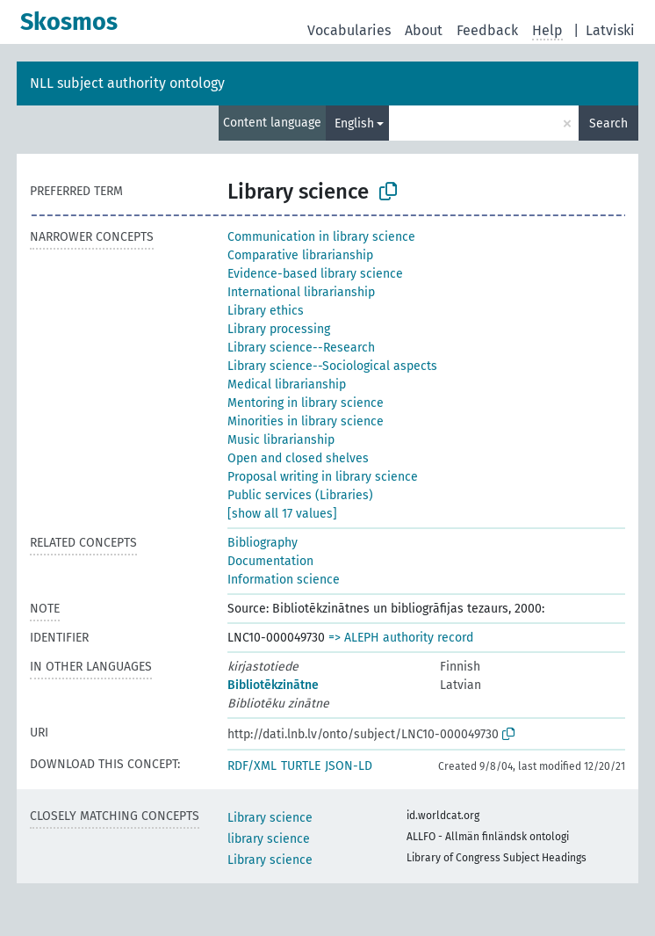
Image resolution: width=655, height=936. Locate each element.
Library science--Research (301, 347)
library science (268, 838)
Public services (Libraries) (300, 495)
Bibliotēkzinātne (273, 685)
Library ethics (265, 310)
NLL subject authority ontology (127, 83)
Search (608, 123)
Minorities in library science (305, 421)
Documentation (270, 561)
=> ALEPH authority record (400, 637)
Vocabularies (349, 30)
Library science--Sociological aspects (332, 366)
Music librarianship (281, 439)
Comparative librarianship (300, 255)
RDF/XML (252, 765)
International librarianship (301, 292)
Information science (283, 579)
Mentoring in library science (305, 402)
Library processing (278, 329)
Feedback (487, 30)
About (424, 30)
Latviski (610, 30)
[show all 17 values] (282, 513)
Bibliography (262, 542)
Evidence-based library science (315, 273)
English (354, 123)
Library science (270, 817)
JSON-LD (348, 765)
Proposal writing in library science (322, 476)
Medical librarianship (286, 384)
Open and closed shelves (298, 458)
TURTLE (300, 765)
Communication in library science (321, 236)
